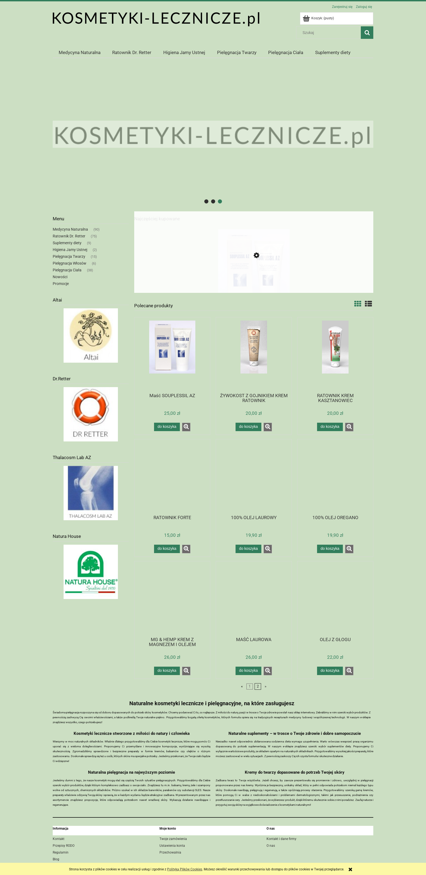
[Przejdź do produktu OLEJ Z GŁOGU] (335, 598)
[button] (186, 427)
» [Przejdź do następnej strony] (266, 686)
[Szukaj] (367, 32)
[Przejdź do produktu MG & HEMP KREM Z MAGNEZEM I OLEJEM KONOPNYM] (172, 598)
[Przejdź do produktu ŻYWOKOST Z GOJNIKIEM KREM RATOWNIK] (253, 354)
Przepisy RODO (63, 846)
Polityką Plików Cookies (184, 869)
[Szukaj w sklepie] (330, 33)
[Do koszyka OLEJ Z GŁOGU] (330, 671)
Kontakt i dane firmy (281, 839)
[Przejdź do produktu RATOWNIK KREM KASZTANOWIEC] (335, 354)
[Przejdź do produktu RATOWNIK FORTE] (172, 476)
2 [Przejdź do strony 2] (258, 686)
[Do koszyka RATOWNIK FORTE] (167, 549)
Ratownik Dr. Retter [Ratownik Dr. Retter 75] (69, 236)
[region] (213, 134)
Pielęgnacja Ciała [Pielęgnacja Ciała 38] (67, 270)
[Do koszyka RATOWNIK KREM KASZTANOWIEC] (330, 427)
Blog (56, 859)
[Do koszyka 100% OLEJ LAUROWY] (248, 549)
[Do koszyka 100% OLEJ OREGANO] (330, 549)
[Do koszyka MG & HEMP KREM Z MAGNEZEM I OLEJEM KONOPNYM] (167, 671)
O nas (271, 846)
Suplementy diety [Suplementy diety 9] (67, 243)
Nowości (60, 277)
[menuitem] (79, 52)
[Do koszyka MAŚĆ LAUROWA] (248, 671)
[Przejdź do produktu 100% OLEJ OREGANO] (335, 476)
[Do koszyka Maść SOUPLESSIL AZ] (167, 427)
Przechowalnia (170, 852)
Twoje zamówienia (173, 839)
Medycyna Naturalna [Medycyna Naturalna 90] (70, 229)
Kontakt (58, 839)
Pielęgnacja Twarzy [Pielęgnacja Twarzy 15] (69, 256)
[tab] (206, 201)
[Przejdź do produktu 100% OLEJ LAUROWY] (253, 476)
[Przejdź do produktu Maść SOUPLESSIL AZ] (253, 281)
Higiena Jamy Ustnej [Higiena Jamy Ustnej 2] (70, 249)
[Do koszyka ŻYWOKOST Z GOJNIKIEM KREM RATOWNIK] (248, 427)
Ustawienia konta (172, 846)
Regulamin (60, 852)
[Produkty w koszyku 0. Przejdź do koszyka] (318, 18)
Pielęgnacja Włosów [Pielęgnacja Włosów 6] (69, 263)
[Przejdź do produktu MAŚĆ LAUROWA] (253, 598)
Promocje (61, 283)
